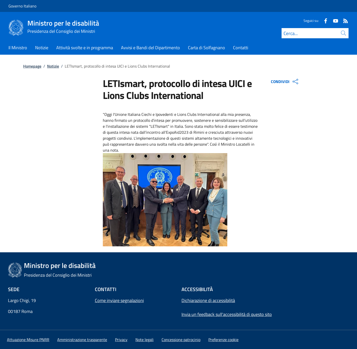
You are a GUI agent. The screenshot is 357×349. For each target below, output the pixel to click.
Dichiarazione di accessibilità (208, 300)
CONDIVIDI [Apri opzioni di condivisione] (285, 82)
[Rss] (344, 20)
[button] (223, 340)
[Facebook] (324, 20)
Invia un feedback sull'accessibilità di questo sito (226, 314)
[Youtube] (334, 20)
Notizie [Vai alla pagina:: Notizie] (53, 66)
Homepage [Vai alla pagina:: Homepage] (32, 66)
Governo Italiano (22, 6)
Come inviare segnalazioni (119, 300)
